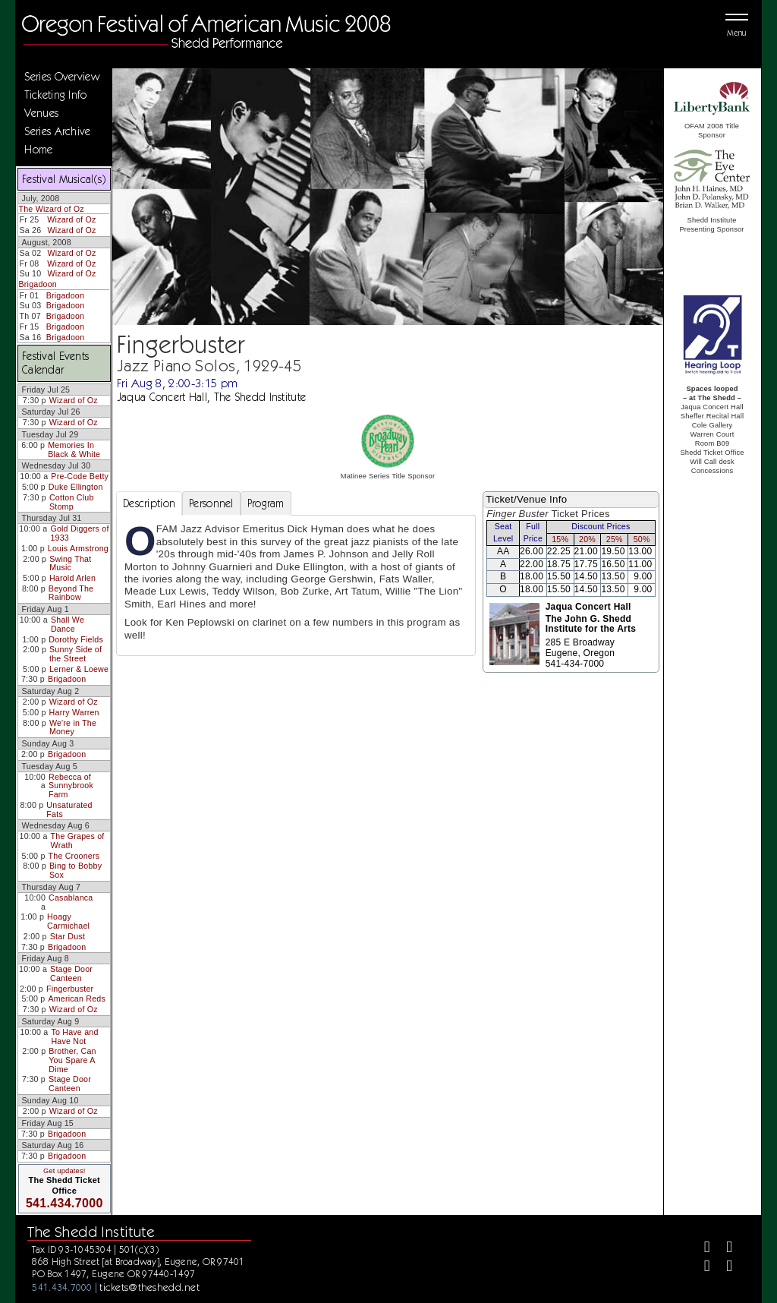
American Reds (76, 998)
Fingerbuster (69, 988)
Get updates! (64, 1171)
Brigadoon (37, 284)
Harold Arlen (72, 577)
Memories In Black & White (74, 449)
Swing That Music (70, 563)
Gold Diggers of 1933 (79, 533)
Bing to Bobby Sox (75, 870)
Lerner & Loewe (79, 669)
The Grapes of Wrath (78, 840)
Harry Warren (74, 712)
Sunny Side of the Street (75, 654)
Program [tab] (266, 503)
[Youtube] (722, 1267)
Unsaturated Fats (69, 809)
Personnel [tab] (211, 503)
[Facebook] (700, 1248)
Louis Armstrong (78, 548)
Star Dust (67, 936)
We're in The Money (72, 727)
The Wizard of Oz (50, 208)
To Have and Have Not (74, 1036)
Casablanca (71, 897)
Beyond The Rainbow (71, 593)
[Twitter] (722, 1248)
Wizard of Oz (71, 219)
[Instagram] (700, 1267)
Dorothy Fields (76, 639)
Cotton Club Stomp (71, 502)
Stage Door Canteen (71, 973)
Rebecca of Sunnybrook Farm (71, 785)
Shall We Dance (67, 624)
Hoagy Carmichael (68, 921)
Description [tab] (149, 503)
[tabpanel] (296, 585)
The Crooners (74, 855)
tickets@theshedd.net (149, 1287)
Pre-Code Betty (80, 476)
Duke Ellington (76, 486)
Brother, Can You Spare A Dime (72, 1059)
